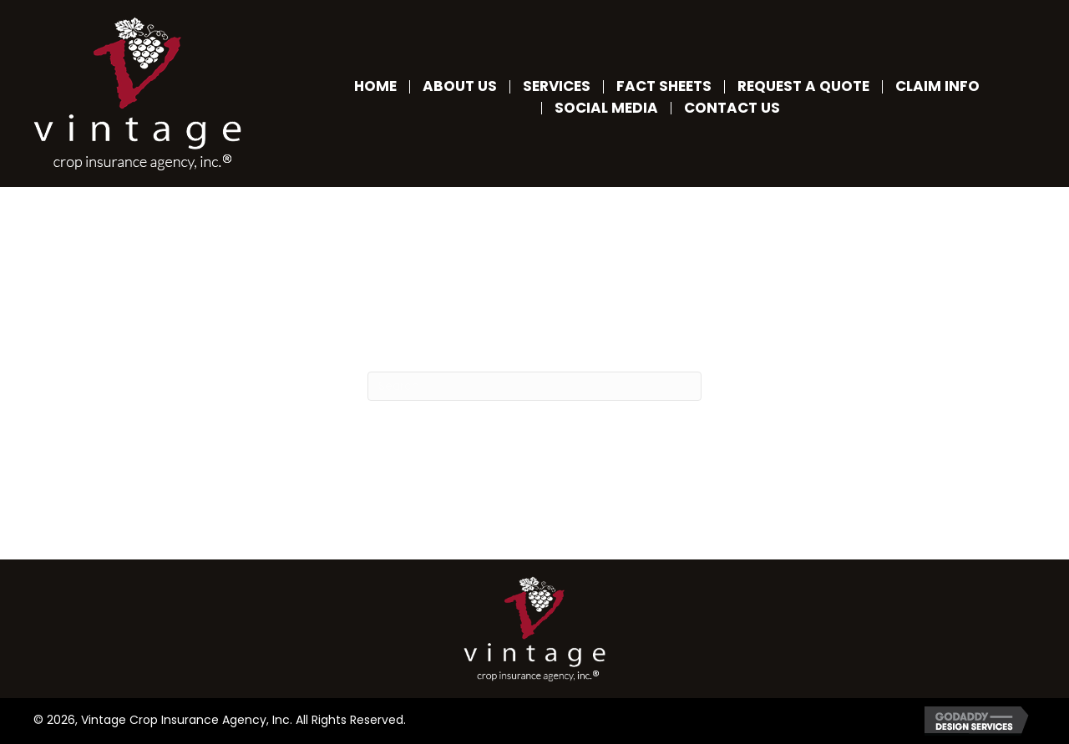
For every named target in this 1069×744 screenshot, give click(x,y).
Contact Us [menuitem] (732, 108)
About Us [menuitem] (460, 86)
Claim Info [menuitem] (937, 86)
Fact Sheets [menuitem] (664, 86)
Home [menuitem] (375, 86)
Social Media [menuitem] (606, 108)
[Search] (534, 386)
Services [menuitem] (556, 86)
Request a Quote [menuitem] (803, 86)
